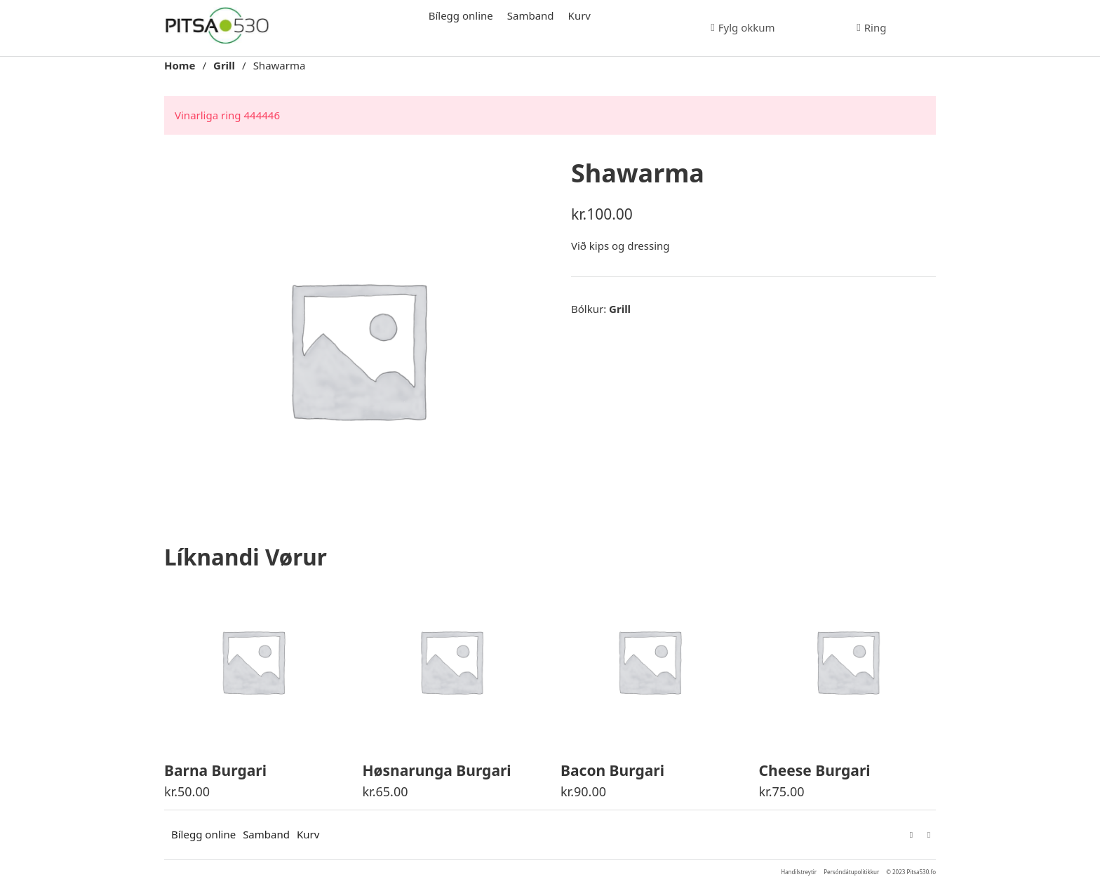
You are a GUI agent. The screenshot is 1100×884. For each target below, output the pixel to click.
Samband (530, 15)
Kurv (579, 15)
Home (179, 65)
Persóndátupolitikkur (851, 872)
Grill (224, 65)
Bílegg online (461, 15)
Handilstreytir (799, 872)
